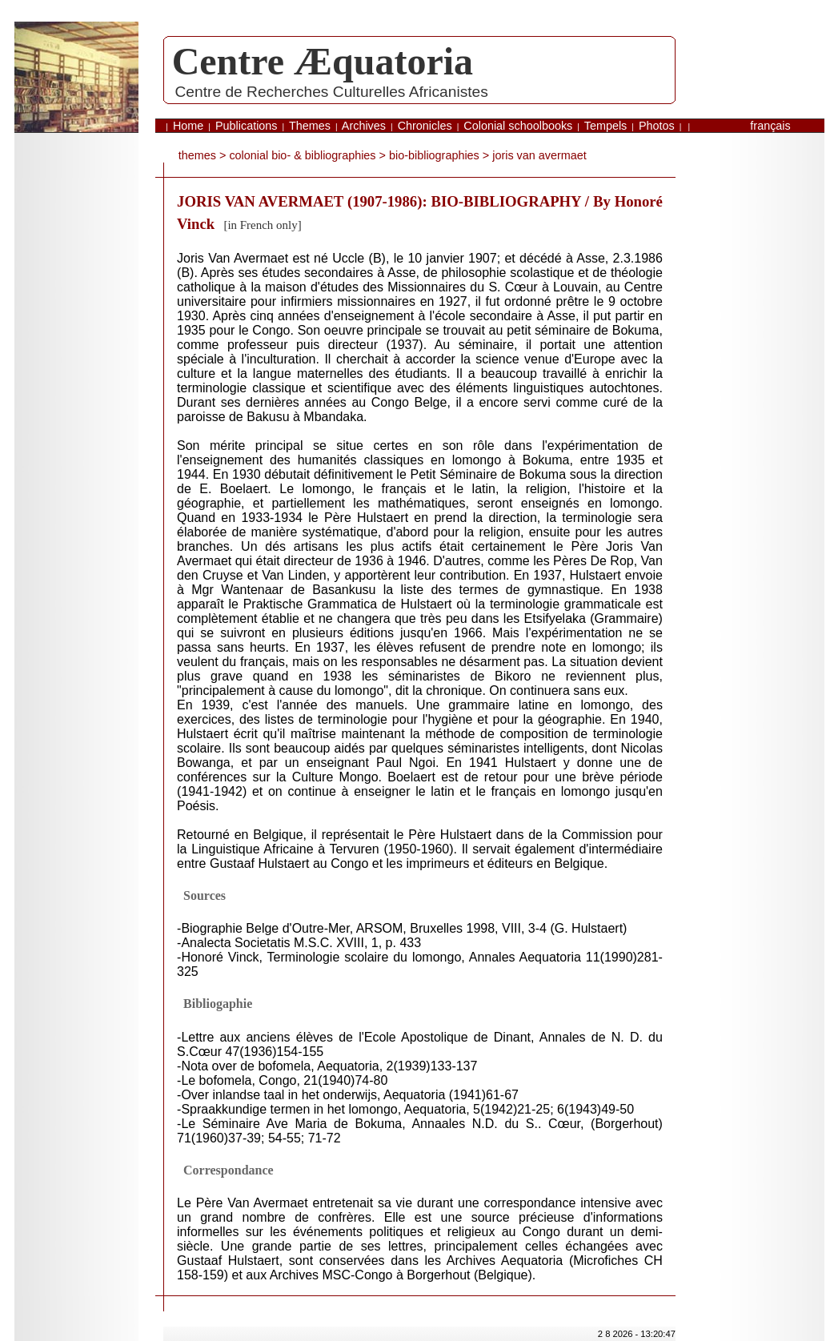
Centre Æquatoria (322, 61)
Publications (246, 125)
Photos (657, 125)
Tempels (606, 125)
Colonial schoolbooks (517, 125)
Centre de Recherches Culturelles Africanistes (330, 91)
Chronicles (425, 125)
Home (188, 125)
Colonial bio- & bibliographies (302, 155)
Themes (310, 125)
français (770, 125)
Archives (364, 125)
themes (197, 155)
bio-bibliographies (434, 155)
